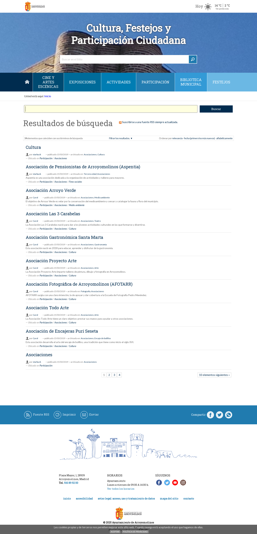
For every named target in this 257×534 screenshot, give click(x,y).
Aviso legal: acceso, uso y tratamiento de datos (126, 498)
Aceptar (115, 531)
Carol (35, 197)
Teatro (97, 221)
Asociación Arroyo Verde (51, 190)
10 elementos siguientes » (214, 374)
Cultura (33, 147)
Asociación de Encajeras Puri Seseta (62, 331)
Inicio (27, 82)
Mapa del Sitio (169, 498)
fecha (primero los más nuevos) (199, 138)
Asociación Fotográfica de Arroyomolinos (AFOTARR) (79, 284)
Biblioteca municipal (191, 81)
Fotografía (85, 291)
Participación (155, 82)
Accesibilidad (84, 498)
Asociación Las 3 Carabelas (53, 214)
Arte (96, 268)
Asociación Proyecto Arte (51, 261)
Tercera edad (90, 174)
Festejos (221, 82)
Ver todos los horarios (120, 488)
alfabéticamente (224, 138)
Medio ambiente (102, 197)
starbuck (37, 154)
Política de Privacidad (135, 531)
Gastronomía (100, 244)
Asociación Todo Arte (47, 308)
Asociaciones (90, 154)
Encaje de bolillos (102, 338)
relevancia (177, 138)
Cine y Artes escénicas (48, 82)
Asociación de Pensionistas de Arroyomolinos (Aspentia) (83, 167)
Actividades (119, 82)
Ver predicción (222, 8)
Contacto (188, 498)
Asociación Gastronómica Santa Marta (64, 237)
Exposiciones (82, 82)
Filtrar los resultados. (119, 138)
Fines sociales (75, 181)
